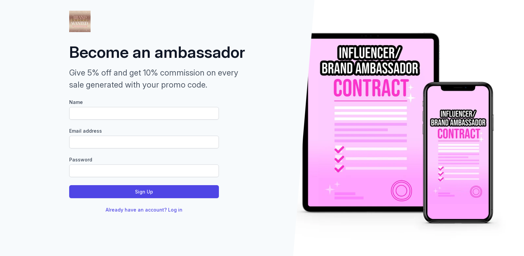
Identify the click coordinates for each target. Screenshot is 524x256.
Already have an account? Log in (144, 210)
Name (76, 102)
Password (80, 159)
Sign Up (144, 192)
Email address (85, 131)
